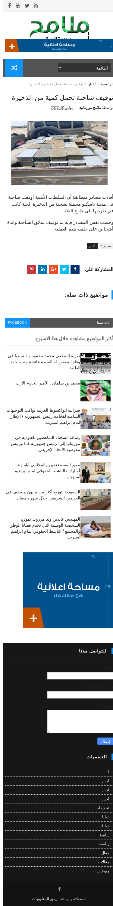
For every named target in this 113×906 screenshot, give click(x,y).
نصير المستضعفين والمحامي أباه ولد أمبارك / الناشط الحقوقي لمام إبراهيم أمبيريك (44, 470)
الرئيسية (104, 84)
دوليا (103, 817)
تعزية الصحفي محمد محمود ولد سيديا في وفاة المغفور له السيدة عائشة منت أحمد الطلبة (41, 361)
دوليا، (102, 826)
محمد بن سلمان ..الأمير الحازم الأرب (45, 383)
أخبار (89, 84)
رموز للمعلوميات (42, 899)
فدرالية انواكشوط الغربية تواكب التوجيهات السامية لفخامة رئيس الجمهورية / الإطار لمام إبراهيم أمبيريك (41, 416)
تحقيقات (100, 808)
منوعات (100, 871)
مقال (103, 853)
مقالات (101, 862)
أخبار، (102, 799)
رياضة (102, 835)
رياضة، (101, 844)
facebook (14, 322)
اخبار (103, 790)
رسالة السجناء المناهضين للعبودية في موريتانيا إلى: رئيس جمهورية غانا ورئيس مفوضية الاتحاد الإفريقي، (42, 443)
